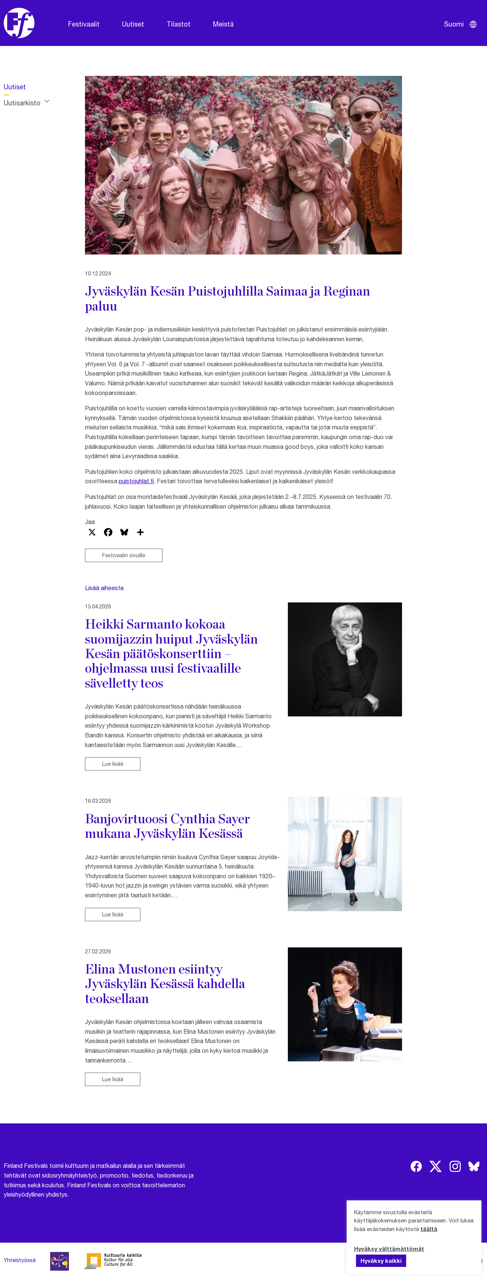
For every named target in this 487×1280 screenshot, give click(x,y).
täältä (428, 1228)
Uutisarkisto (22, 103)
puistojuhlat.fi (136, 480)
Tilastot (179, 24)
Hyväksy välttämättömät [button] (389, 1248)
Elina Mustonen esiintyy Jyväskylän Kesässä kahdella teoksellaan (165, 983)
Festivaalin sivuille (123, 555)
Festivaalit (84, 24)
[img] (416, 1166)
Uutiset (133, 24)
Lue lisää (112, 764)
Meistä (223, 24)
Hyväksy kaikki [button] (381, 1260)
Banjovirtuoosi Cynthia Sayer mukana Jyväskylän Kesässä (167, 826)
